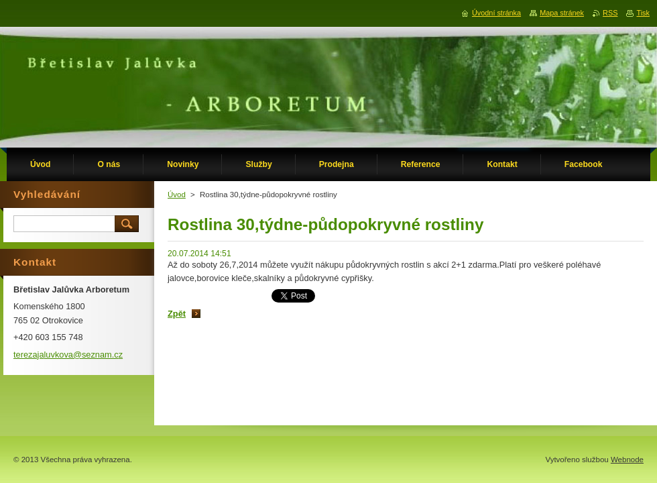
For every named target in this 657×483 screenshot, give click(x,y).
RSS (610, 13)
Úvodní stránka (496, 13)
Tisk (643, 13)
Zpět (177, 314)
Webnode (627, 459)
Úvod (177, 195)
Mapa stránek (562, 13)
